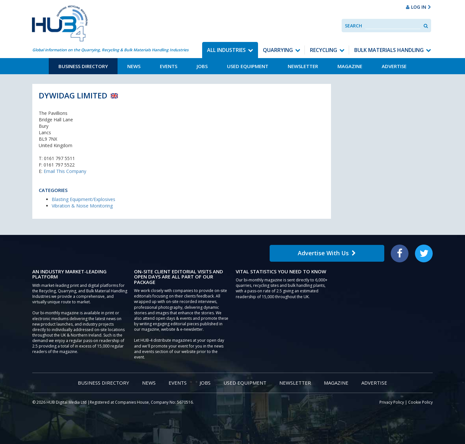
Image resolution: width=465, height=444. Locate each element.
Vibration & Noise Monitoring (82, 206)
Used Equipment (247, 66)
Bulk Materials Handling (389, 50)
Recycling (323, 50)
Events (168, 66)
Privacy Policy (391, 402)
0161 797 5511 (59, 158)
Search (353, 26)
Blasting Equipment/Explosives (83, 199)
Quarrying (278, 50)
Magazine (349, 66)
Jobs (202, 66)
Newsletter (303, 66)
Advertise (394, 66)
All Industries (226, 50)
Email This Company (65, 171)
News (133, 66)
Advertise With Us (327, 253)
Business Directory (83, 66)
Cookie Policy (420, 402)
